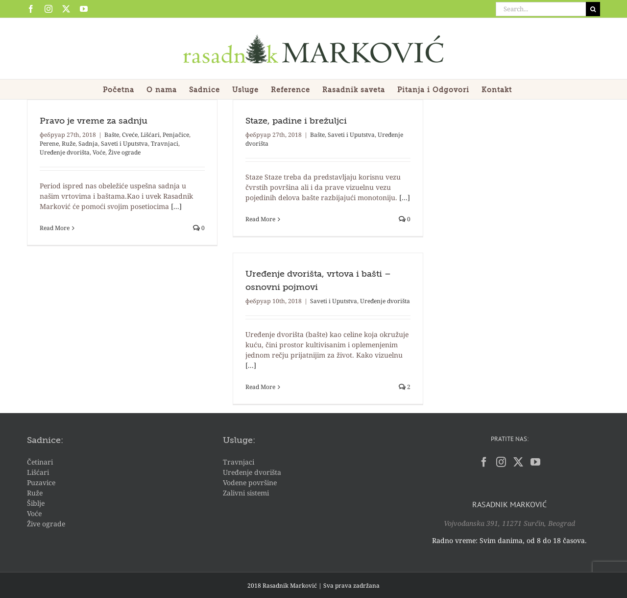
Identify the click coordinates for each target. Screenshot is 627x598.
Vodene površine (250, 482)
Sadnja (88, 143)
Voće (99, 152)
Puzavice (41, 482)
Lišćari (150, 134)
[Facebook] (484, 462)
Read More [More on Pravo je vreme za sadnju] (55, 228)
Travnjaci (164, 143)
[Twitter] (518, 462)
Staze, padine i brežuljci (296, 121)
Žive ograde (124, 152)
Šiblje (36, 503)
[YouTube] (535, 462)
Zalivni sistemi (246, 492)
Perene (49, 143)
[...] (176, 206)
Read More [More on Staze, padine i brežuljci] (260, 219)
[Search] (593, 9)
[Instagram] (501, 462)
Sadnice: (45, 440)
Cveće (130, 134)
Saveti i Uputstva (124, 143)
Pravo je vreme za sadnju (93, 121)
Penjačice (176, 134)
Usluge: (239, 440)
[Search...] (541, 9)
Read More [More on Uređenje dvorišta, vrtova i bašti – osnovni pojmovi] (260, 387)
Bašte (111, 134)
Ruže (68, 143)
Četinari (40, 462)
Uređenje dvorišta (65, 152)
